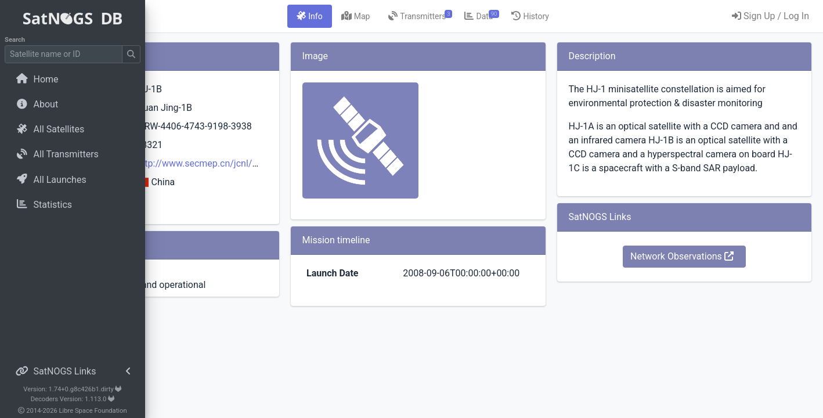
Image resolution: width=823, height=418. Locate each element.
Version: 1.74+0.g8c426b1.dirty (72, 389)
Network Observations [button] (704, 284)
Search (15, 40)
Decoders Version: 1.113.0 (73, 399)
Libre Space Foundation (93, 411)
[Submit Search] (131, 54)
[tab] (378, 16)
